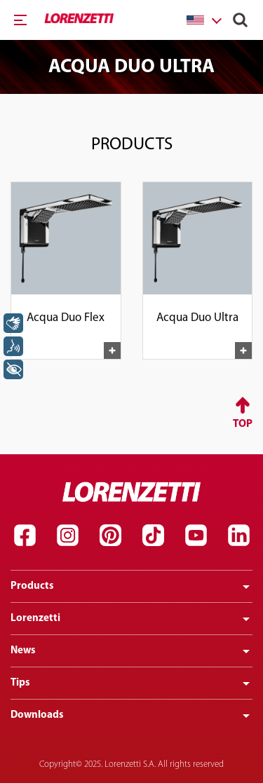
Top (242, 424)
